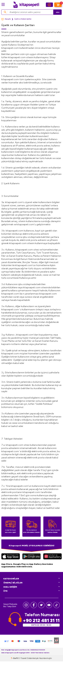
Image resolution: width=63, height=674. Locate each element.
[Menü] (3, 4)
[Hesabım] (49, 5)
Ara (57, 12)
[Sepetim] (58, 5)
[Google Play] (31, 556)
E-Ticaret (22, 658)
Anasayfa (6, 19)
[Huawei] (52, 556)
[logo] (26, 4)
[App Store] (10, 556)
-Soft (14, 658)
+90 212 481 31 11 (41, 620)
